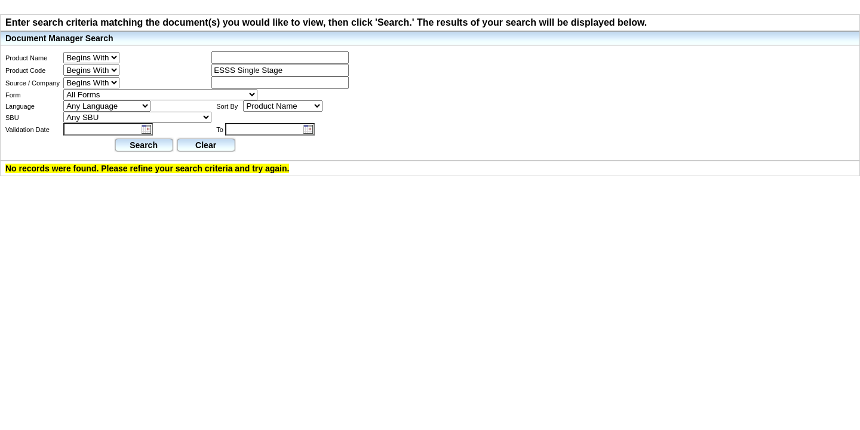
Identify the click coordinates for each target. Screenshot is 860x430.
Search (144, 145)
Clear (205, 145)
